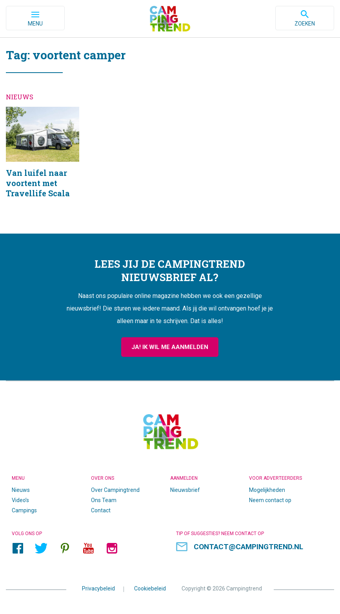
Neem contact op (270, 500)
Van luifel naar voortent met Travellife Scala (42, 162)
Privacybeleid (98, 588)
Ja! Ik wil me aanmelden (169, 347)
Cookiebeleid (150, 588)
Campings (24, 510)
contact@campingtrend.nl (248, 546)
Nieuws (21, 490)
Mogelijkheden (267, 490)
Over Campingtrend (115, 490)
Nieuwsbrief (185, 490)
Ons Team (103, 500)
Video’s (20, 500)
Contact (101, 510)
